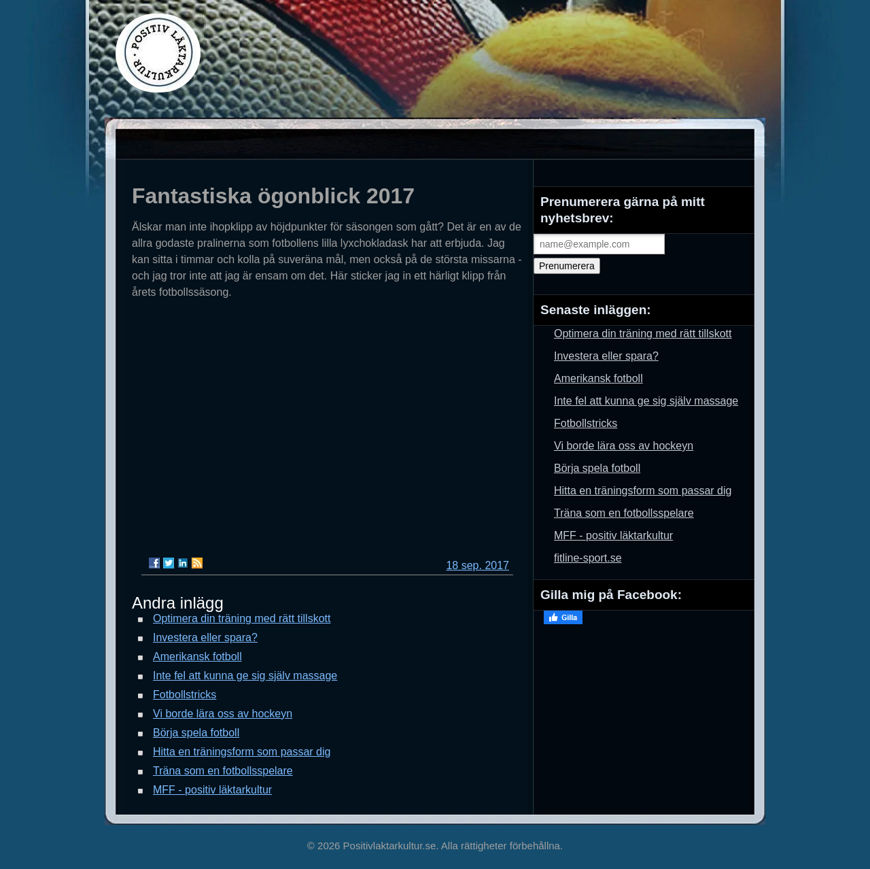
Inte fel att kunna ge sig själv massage (245, 675)
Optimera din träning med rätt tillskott (241, 618)
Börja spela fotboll (196, 732)
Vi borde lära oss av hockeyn (222, 713)
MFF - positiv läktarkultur (212, 790)
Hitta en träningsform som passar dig (241, 751)
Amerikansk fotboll (197, 656)
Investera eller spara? (205, 637)
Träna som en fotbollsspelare (223, 771)
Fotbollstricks (184, 694)
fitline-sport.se (588, 558)
